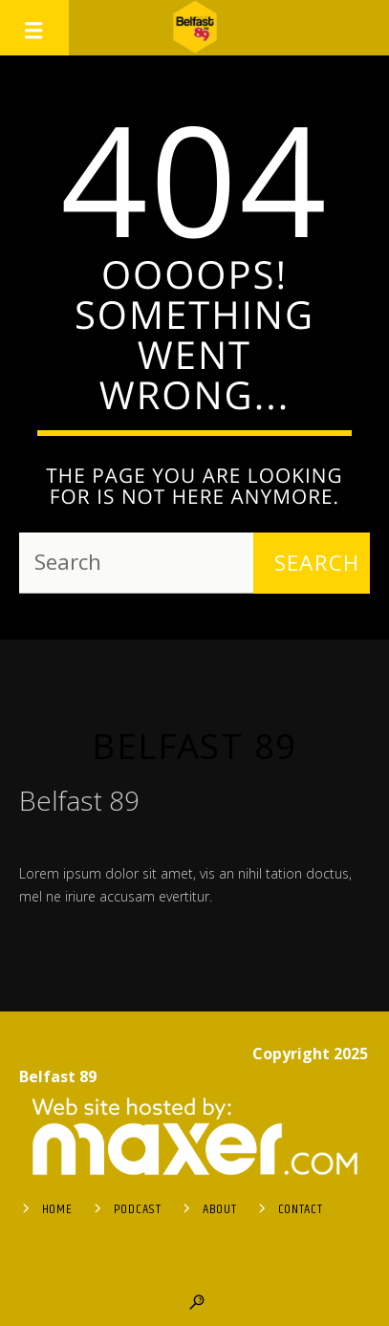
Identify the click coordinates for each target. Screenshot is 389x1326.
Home (57, 1209)
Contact (300, 1209)
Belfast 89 (194, 745)
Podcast (138, 1209)
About (220, 1209)
